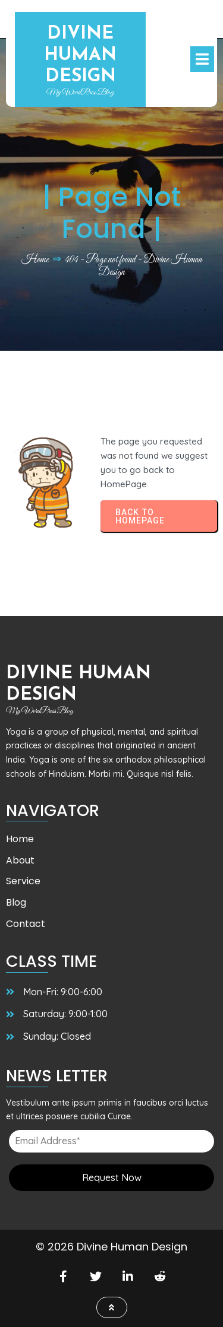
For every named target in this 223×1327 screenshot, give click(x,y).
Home (35, 259)
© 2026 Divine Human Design (111, 1246)
